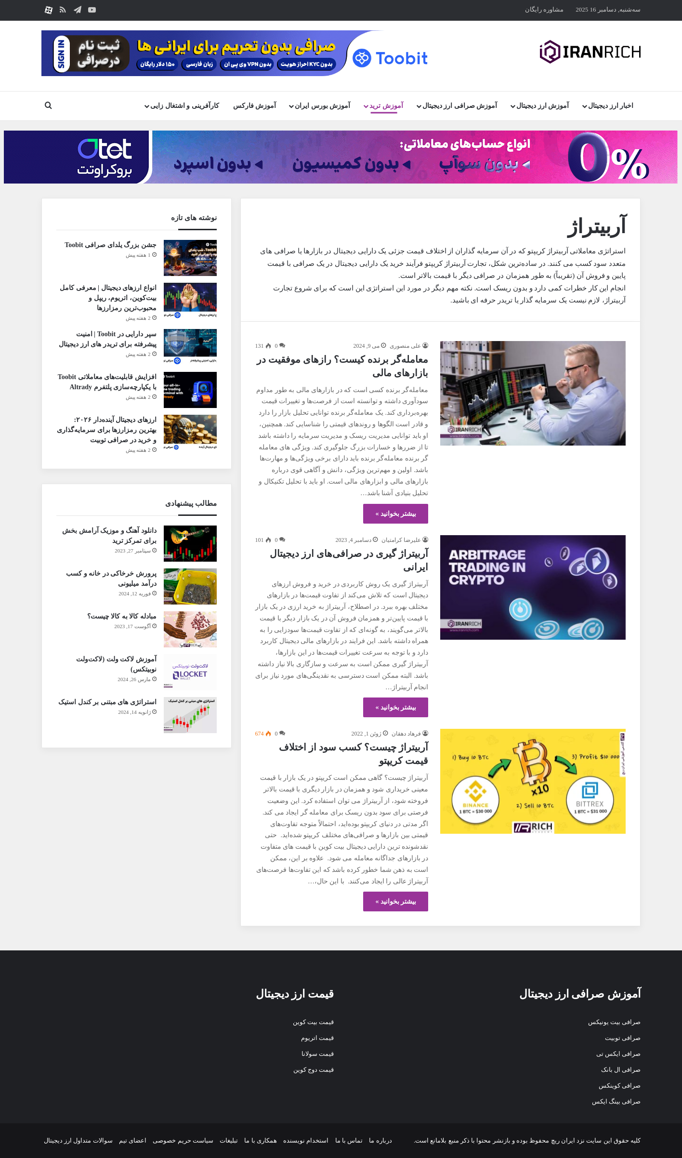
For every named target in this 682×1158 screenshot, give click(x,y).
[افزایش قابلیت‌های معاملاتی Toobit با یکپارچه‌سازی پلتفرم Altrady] (190, 390)
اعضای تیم (132, 1140)
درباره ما (380, 1140)
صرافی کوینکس (620, 1085)
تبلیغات (229, 1140)
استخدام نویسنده (305, 1140)
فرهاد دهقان (406, 733)
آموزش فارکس (254, 105)
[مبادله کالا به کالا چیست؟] (190, 629)
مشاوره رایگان (544, 9)
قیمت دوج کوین (313, 1069)
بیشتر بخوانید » (395, 513)
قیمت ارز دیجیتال (295, 994)
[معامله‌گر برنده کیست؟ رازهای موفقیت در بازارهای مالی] (533, 393)
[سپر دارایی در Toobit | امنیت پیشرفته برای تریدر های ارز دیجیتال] (190, 347)
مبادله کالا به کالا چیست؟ (122, 616)
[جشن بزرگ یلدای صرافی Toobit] (190, 258)
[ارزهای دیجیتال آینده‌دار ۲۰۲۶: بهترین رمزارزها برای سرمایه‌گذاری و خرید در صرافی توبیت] (190, 433)
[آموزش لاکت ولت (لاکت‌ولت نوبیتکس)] (190, 672)
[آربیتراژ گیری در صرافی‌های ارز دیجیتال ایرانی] (533, 587)
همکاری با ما (260, 1140)
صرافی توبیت (623, 1037)
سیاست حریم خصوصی (183, 1140)
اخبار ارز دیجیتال (610, 105)
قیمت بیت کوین (313, 1022)
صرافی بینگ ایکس (616, 1101)
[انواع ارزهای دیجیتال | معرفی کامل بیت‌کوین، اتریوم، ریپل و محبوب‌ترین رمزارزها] (190, 301)
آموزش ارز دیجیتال (542, 105)
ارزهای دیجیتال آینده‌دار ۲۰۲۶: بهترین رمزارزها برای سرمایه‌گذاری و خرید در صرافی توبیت (107, 430)
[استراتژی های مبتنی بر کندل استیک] (190, 715)
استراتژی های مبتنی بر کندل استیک (107, 702)
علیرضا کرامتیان (401, 540)
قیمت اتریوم (317, 1037)
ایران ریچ (563, 1140)
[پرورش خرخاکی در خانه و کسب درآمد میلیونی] (190, 586)
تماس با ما (349, 1140)
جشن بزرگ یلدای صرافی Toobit (110, 245)
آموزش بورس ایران (322, 105)
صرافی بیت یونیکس (614, 1022)
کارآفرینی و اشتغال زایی (184, 105)
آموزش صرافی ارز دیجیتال (460, 105)
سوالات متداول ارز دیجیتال (78, 1140)
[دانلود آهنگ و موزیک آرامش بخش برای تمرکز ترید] (190, 544)
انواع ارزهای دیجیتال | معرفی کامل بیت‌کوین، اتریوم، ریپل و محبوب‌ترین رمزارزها (108, 298)
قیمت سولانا (318, 1053)
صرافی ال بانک (621, 1069)
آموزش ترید (386, 105)
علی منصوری (405, 345)
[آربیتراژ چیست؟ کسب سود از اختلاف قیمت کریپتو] (533, 781)
